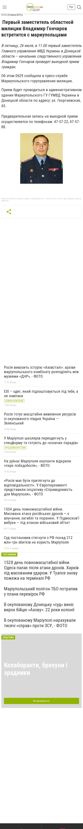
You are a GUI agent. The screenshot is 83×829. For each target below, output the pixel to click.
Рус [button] (71, 7)
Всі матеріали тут (41, 701)
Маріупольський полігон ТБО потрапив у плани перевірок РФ (41, 591)
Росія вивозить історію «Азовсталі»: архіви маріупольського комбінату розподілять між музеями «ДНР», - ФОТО (41, 372)
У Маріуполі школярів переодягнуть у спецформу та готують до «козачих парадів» (41, 440)
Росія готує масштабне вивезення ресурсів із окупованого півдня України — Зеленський (40, 418)
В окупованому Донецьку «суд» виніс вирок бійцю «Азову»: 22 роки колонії (39, 607)
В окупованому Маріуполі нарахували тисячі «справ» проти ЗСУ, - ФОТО (40, 622)
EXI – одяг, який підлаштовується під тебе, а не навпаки (41, 393)
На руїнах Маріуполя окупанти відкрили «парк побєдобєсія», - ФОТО (37, 463)
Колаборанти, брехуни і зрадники (35, 669)
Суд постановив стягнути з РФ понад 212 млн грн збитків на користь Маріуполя (38, 540)
